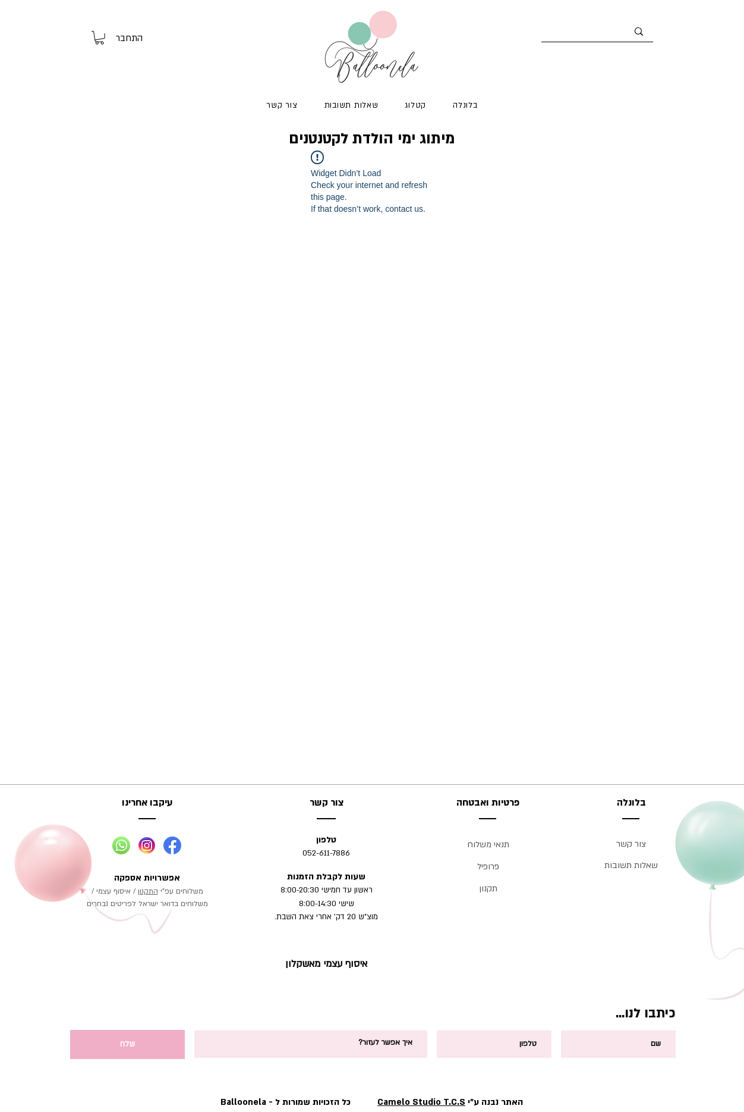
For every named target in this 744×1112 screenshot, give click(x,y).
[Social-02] (147, 845)
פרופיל (488, 866)
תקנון (488, 888)
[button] (100, 38)
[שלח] (127, 1044)
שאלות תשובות (631, 865)
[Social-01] (121, 845)
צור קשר (631, 844)
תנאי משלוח (488, 844)
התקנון (148, 891)
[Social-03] (172, 845)
